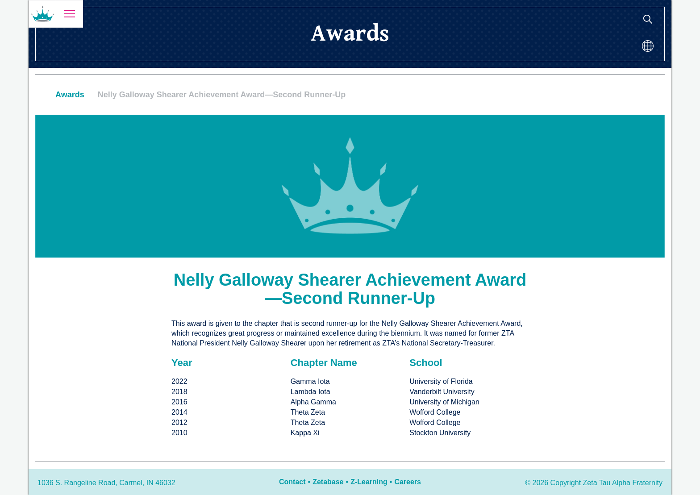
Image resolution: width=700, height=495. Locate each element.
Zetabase (327, 482)
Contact (292, 482)
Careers (407, 482)
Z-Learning (369, 482)
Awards (69, 94)
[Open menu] (69, 13)
